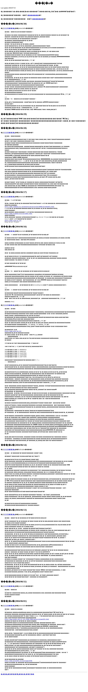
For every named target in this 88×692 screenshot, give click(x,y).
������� (33, 15)
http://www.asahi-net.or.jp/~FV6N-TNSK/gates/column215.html (27, 634)
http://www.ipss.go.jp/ (13, 340)
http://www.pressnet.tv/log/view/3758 (18, 677)
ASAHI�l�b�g (9, 28)
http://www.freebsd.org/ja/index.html (18, 217)
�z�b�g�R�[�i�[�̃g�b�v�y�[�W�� (17, 690)
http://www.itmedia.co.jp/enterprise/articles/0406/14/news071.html (29, 209)
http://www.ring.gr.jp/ (13, 224)
